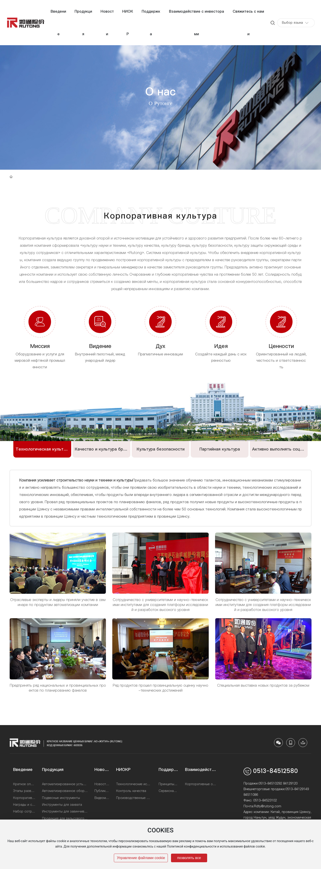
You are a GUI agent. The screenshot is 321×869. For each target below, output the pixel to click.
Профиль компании (57, 144)
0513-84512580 (275, 771)
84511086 (251, 794)
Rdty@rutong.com (267, 806)
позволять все (189, 858)
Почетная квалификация (257, 144)
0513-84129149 (297, 789)
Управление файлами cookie (141, 858)
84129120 (290, 783)
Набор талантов (160, 161)
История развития (117, 144)
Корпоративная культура (184, 144)
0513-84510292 (270, 783)
